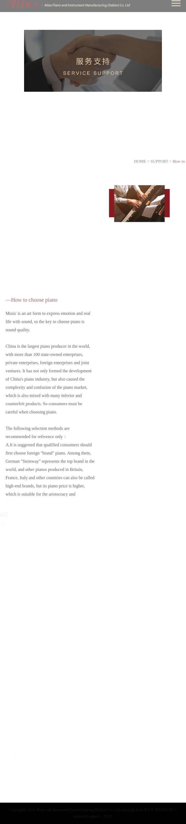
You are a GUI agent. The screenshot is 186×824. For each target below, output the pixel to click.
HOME (147, 161)
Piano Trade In (63, 145)
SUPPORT (167, 161)
